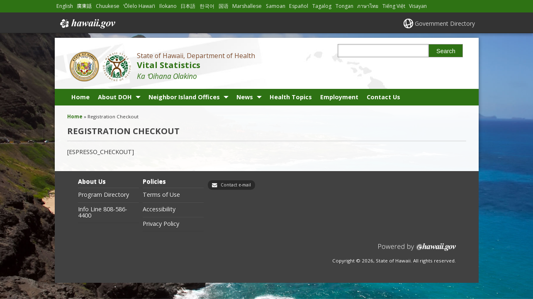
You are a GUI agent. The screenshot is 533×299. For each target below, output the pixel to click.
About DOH (115, 97)
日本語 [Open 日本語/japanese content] (188, 6)
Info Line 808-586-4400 (102, 212)
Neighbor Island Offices (184, 97)
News (244, 97)
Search (445, 51)
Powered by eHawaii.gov (417, 250)
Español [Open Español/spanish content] (299, 6)
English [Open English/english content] (64, 6)
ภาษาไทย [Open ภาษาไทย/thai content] (368, 6)
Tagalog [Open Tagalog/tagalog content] (322, 6)
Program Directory (103, 195)
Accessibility (159, 209)
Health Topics (291, 97)
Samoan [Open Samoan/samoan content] (276, 6)
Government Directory (445, 23)
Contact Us (383, 97)
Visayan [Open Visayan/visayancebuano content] (418, 6)
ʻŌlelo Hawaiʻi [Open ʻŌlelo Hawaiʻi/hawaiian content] (139, 6)
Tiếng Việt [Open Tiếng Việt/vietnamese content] (394, 6)
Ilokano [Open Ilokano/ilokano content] (168, 6)
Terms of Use (161, 195)
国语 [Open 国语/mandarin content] (224, 6)
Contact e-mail (236, 185)
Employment (339, 97)
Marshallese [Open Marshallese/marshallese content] (247, 6)
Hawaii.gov (87, 23)
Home (80, 97)
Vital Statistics (168, 65)
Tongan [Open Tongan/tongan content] (345, 6)
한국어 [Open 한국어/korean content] (207, 6)
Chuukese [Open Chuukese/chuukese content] (107, 6)
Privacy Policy (161, 224)
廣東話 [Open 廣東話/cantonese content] (84, 6)
